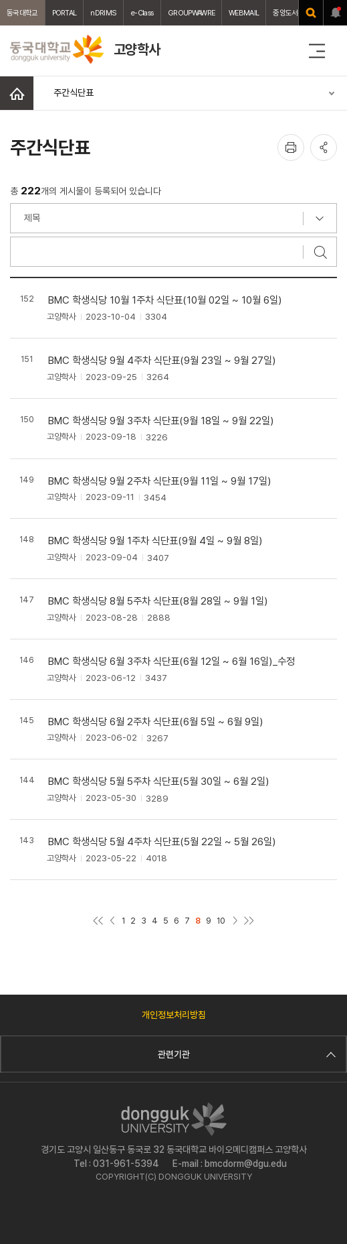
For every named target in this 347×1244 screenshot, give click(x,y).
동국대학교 (22, 12)
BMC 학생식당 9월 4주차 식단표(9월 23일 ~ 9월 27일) (162, 360)
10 (221, 921)
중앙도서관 (288, 12)
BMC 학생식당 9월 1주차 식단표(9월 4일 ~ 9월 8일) (155, 540)
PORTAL (64, 12)
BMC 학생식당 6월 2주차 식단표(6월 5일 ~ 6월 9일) (155, 721)
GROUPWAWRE (191, 12)
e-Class (142, 12)
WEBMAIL (244, 12)
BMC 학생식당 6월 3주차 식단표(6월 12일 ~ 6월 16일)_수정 (171, 661)
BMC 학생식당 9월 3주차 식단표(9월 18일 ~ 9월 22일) (161, 420)
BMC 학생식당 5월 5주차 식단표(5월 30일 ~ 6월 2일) (158, 781)
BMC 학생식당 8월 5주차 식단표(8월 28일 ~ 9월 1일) (158, 601)
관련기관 (245, 1054)
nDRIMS (103, 12)
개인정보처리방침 (174, 1014)
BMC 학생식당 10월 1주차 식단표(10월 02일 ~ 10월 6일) (165, 300)
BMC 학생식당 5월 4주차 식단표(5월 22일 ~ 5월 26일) (162, 841)
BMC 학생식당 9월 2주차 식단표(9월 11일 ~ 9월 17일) (159, 481)
